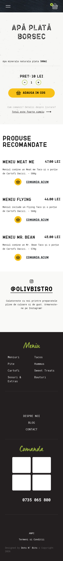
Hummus (39, 364)
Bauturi (40, 377)
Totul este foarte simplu (28, 111)
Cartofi (13, 370)
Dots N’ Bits (29, 547)
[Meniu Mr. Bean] (31, 257)
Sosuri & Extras (14, 379)
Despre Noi (31, 416)
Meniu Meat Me (18, 162)
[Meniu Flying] (31, 219)
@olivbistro (31, 288)
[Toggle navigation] (8, 6)
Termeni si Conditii (31, 539)
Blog (31, 422)
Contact (31, 429)
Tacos (38, 357)
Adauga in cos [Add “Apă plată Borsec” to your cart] (34, 92)
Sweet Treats (44, 370)
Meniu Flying (17, 199)
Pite (11, 364)
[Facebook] (27, 523)
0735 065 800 (36, 500)
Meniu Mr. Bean (19, 237)
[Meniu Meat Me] (31, 181)
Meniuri (13, 357)
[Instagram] (34, 523)
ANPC (31, 533)
